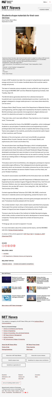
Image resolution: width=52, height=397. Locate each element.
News (36, 376)
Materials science (7, 264)
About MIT (20, 378)
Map (6, 390)
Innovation (37, 374)
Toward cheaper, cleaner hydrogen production (18, 296)
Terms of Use (5, 347)
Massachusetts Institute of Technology (11, 387)
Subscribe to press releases (38, 355)
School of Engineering (9, 330)
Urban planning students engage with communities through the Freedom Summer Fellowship (43, 280)
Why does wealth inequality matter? (17, 287)
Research (20, 374)
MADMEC (6, 253)
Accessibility (9, 392)
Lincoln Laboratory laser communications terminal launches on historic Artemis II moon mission (43, 298)
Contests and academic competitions (23, 264)
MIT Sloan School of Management (13, 335)
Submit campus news (13, 360)
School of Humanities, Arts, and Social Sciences (16, 333)
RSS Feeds (30, 349)
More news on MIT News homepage (12, 305)
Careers (17, 390)
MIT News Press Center (33, 344)
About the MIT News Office (9, 344)
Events (9, 390)
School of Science (8, 337)
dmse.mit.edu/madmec (16, 230)
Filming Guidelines (7, 349)
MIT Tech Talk (28, 234)
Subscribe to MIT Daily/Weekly (13, 355)
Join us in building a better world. (11, 382)
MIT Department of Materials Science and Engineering (18, 256)
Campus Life (21, 376)
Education (4, 374)
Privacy (3, 392)
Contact (22, 390)
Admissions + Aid (6, 376)
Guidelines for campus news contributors (38, 360)
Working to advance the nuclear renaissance (43, 287)
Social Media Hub (17, 392)
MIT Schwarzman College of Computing (14, 339)
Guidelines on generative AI (14, 365)
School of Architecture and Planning (13, 328)
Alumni (3, 378)
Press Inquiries (31, 347)
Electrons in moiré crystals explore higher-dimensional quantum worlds (18, 279)
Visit (3, 390)
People (13, 390)
